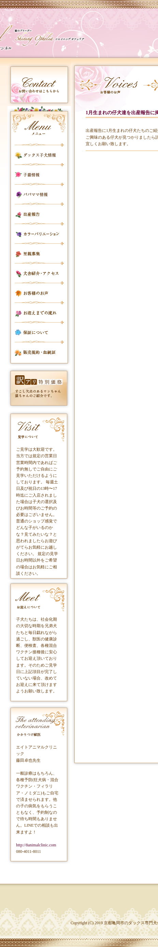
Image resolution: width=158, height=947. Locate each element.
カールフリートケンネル (52, 37)
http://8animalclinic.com (36, 845)
